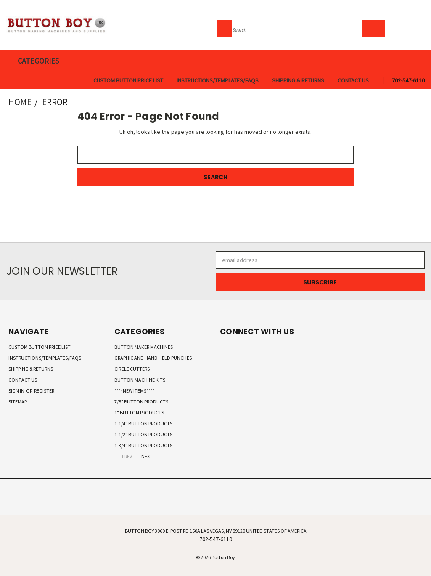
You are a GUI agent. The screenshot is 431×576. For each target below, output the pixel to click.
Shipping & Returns (298, 80)
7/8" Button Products (141, 401)
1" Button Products (139, 412)
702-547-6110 (408, 80)
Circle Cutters (132, 369)
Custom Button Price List (128, 80)
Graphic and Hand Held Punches (153, 358)
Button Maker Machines (143, 347)
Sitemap (17, 401)
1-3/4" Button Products (143, 445)
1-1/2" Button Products (143, 434)
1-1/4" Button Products (143, 423)
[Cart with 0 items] (422, 27)
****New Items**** (134, 391)
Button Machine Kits (139, 380)
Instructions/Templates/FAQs (218, 80)
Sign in (16, 391)
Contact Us (353, 80)
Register (44, 391)
